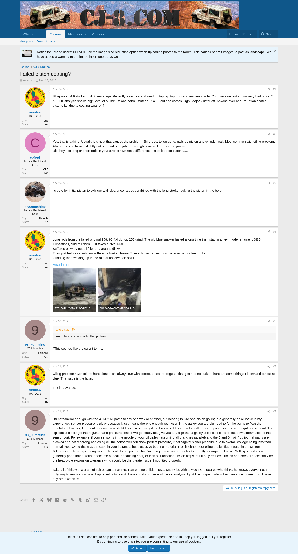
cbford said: (63, 329)
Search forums (45, 41)
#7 (274, 411)
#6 (274, 366)
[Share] (269, 89)
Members (75, 34)
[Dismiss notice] (274, 52)
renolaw (28, 80)
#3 (274, 183)
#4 (274, 232)
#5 (274, 321)
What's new (31, 34)
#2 (274, 134)
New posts (26, 41)
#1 (274, 88)
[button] (43, 34)
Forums (56, 34)
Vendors (98, 34)
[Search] (268, 34)
